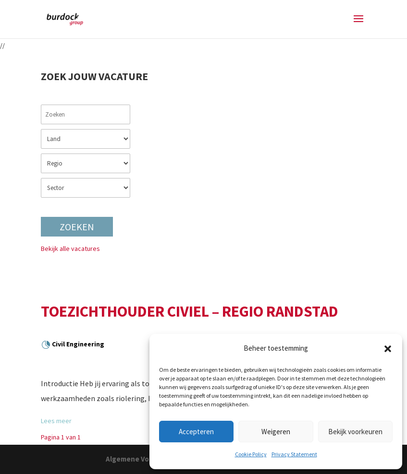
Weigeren (275, 431)
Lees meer (56, 420)
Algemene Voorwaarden (145, 458)
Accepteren (196, 431)
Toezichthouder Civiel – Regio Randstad (189, 311)
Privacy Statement (294, 454)
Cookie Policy (251, 454)
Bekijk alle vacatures (70, 248)
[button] (388, 349)
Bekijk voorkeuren (355, 431)
